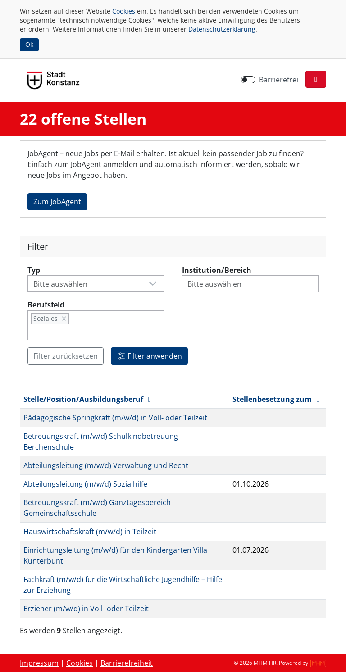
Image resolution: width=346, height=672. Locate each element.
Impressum (39, 663)
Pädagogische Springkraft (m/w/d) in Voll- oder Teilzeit (115, 418)
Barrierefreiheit (126, 663)
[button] (315, 79)
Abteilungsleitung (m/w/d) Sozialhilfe (85, 484)
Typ (33, 270)
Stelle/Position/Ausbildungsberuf (88, 399)
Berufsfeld (45, 305)
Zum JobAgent (57, 202)
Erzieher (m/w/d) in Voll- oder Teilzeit (86, 608)
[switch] (248, 79)
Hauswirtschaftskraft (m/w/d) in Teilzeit (89, 532)
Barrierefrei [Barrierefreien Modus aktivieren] (278, 80)
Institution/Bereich (216, 270)
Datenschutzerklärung (221, 29)
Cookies (123, 11)
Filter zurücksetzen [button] (65, 356)
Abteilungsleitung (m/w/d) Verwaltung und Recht (105, 465)
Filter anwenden (149, 356)
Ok (29, 44)
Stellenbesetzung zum (277, 399)
